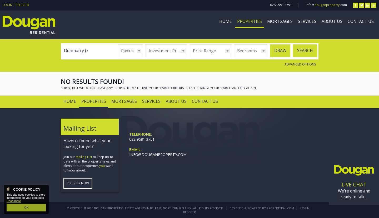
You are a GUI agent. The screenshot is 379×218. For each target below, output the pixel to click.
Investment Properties (168, 51)
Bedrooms (247, 51)
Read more (14, 201)
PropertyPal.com (280, 208)
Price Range (204, 51)
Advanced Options (300, 64)
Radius (127, 51)
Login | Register (16, 5)
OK (26, 207)
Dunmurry (77, 50)
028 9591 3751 (281, 5)
